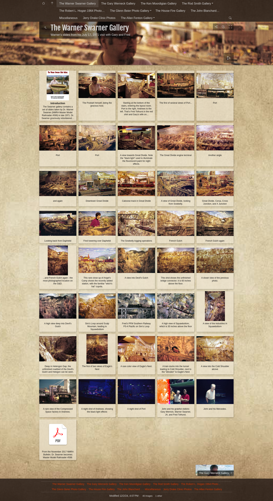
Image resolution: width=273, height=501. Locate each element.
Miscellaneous (68, 17)
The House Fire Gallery (170, 10)
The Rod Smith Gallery (196, 3)
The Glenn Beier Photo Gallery (129, 10)
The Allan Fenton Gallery (137, 17)
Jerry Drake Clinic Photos (99, 17)
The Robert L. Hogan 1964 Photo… (82, 10)
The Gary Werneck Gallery (118, 3)
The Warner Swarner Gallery (77, 3)
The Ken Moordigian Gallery (158, 3)
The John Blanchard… (205, 10)
